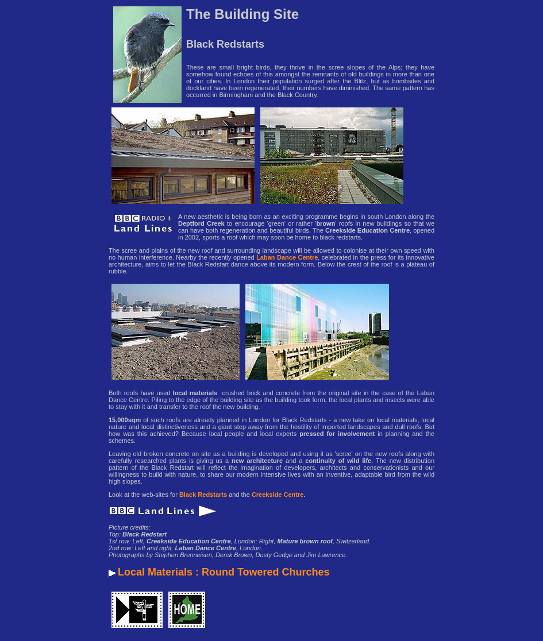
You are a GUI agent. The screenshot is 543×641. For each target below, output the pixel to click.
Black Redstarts (203, 494)
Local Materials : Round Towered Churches (224, 572)
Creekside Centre (278, 494)
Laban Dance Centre (287, 257)
